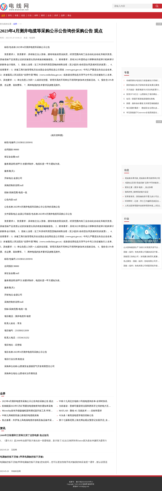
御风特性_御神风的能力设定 (136, 192)
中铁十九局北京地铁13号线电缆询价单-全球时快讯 (83, 401)
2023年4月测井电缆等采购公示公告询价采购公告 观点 (27, 401)
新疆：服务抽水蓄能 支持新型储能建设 (141, 103)
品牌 (63, 15)
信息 (23, 15)
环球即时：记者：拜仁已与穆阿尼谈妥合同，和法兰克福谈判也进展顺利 (143, 201)
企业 (49, 15)
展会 (69, 15)
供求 (56, 15)
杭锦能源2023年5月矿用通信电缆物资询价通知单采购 (27, 406)
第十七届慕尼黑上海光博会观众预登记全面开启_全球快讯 (85, 420)
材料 (36, 15)
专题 (16, 15)
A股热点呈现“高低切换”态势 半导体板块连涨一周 (143, 183)
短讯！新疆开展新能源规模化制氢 (139, 99)
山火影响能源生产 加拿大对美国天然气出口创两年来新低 (142, 247)
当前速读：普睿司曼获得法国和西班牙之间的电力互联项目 (85, 406)
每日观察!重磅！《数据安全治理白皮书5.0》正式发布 (142, 108)
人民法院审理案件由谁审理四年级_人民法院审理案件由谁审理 (143, 206)
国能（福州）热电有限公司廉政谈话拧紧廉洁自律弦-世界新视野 (142, 252)
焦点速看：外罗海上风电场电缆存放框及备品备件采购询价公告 (28, 420)
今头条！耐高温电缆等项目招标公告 (76, 415)
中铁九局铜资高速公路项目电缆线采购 (20, 415)
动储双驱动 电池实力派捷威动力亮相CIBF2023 (142, 80)
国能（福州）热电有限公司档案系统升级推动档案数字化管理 (142, 266)
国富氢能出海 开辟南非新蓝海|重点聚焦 (141, 85)
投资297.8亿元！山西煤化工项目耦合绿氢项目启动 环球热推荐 (142, 94)
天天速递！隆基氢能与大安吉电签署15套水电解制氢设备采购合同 (142, 90)
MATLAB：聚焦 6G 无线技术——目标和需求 (80, 411)
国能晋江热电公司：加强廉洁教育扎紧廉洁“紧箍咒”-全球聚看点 (142, 257)
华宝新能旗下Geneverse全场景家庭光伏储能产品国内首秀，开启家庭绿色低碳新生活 (142, 113)
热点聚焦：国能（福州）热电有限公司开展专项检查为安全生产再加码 (142, 261)
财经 (43, 15)
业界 (3, 15)
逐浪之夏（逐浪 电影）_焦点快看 (139, 187)
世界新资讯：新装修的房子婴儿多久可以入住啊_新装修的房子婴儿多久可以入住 (143, 197)
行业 (30, 15)
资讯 (10, 15)
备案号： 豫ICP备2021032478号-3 (81, 482)
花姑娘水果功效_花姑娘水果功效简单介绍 (142, 178)
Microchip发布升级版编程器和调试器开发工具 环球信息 (28, 411)
